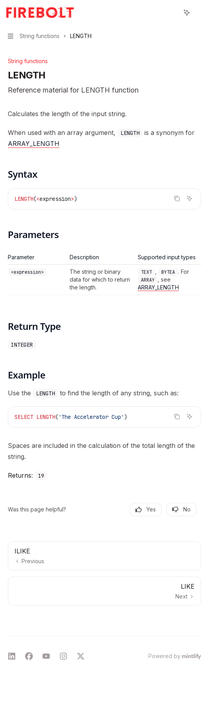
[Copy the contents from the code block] (177, 198)
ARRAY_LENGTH (33, 143)
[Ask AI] (189, 198)
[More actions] (199, 12)
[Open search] (172, 12)
